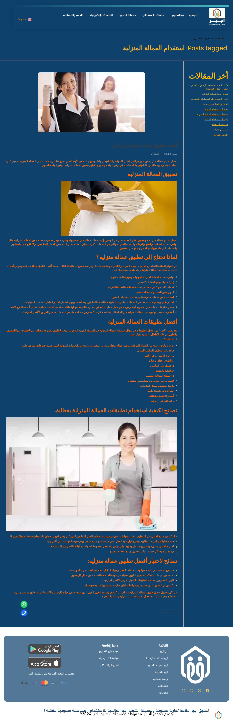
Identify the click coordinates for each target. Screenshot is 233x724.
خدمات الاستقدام (219, 124)
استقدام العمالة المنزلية (112, 330)
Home (221, 38)
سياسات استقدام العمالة (216, 109)
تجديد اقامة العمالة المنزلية (215, 94)
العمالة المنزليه (151, 277)
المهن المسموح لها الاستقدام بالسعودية (209, 99)
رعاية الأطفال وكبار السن (157, 355)
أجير (122, 592)
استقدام (155, 154)
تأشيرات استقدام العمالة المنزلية (212, 114)
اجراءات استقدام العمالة (216, 119)
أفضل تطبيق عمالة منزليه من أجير (144, 145)
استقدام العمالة (220, 129)
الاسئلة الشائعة (220, 134)
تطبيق (141, 240)
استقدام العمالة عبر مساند (215, 104)
